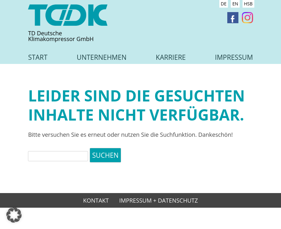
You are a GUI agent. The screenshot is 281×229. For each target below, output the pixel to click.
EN (235, 4)
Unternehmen (102, 57)
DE (224, 4)
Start (37, 57)
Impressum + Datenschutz (158, 201)
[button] (14, 215)
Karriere (171, 57)
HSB (248, 4)
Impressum (234, 57)
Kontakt (96, 201)
